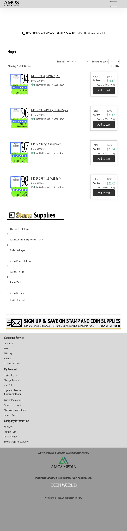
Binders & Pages (17, 250)
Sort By (60, 61)
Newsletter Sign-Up (13, 405)
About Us (8, 426)
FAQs (6, 348)
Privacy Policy (10, 436)
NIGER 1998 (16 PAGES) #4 (46, 178)
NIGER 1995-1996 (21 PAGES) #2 (49, 110)
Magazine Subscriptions (15, 410)
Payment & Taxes (12, 363)
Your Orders (9, 385)
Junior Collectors (17, 299)
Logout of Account (13, 390)
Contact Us (9, 343)
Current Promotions (13, 400)
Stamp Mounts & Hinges (21, 261)
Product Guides (11, 415)
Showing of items (19, 66)
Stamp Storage (17, 271)
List (118, 66)
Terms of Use (10, 431)
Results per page (100, 61)
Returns (7, 358)
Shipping (8, 353)
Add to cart (103, 90)
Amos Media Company (71, 497)
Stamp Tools (16, 282)
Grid (112, 66)
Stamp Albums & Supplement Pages (27, 239)
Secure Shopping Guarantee (17, 441)
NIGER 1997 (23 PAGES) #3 (46, 144)
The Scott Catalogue (20, 229)
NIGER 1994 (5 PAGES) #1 (45, 76)
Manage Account (12, 380)
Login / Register (11, 375)
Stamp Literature (18, 293)
